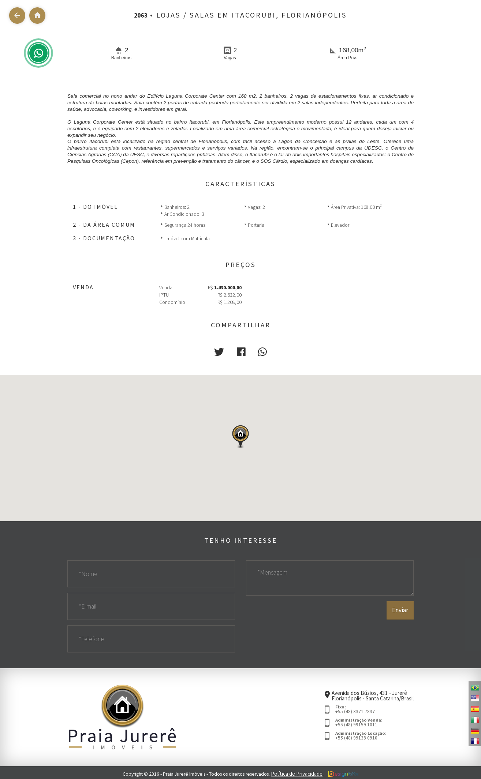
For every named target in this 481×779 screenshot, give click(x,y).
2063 (141, 15)
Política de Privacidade (297, 772)
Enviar (400, 633)
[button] (221, 351)
